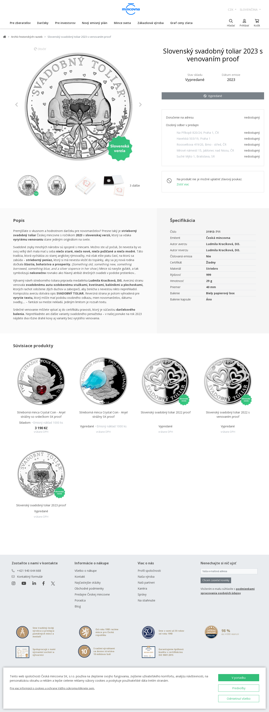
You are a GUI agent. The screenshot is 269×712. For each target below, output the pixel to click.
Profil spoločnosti (149, 571)
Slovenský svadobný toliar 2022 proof (166, 412)
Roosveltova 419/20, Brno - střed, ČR (201, 144)
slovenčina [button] (249, 9)
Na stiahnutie (146, 600)
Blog (78, 606)
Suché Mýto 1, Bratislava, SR (196, 156)
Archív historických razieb (27, 37)
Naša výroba (146, 576)
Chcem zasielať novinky (215, 580)
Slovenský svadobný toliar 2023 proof (41, 505)
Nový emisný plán (94, 23)
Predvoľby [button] (238, 688)
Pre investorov (65, 23)
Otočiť (40, 51)
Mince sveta (122, 23)
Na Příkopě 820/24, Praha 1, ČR (198, 133)
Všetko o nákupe (86, 571)
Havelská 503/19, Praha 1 (193, 138)
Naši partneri (146, 582)
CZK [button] (231, 9)
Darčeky (43, 23)
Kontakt (80, 576)
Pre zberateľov (20, 23)
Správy (142, 594)
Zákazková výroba (150, 23)
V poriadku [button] (239, 678)
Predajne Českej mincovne (92, 594)
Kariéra (142, 588)
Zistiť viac (183, 184)
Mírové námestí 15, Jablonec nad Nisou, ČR (205, 150)
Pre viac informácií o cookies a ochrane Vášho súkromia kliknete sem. (52, 688)
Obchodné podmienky (89, 588)
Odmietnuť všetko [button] (239, 699)
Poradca (80, 600)
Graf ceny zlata (181, 23)
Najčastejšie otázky (88, 582)
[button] (24, 104)
